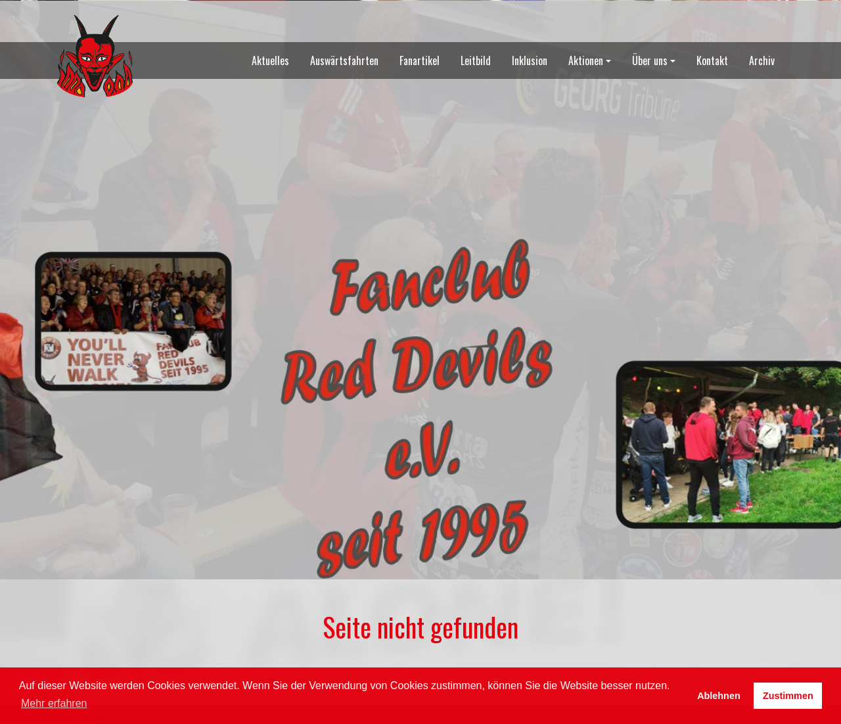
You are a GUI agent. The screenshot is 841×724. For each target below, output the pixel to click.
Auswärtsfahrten (344, 60)
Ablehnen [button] (718, 695)
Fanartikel (419, 60)
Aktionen (585, 60)
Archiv (762, 60)
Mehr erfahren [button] (54, 703)
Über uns (650, 60)
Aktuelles (270, 60)
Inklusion (529, 60)
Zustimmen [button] (788, 695)
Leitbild (476, 60)
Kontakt (712, 60)
